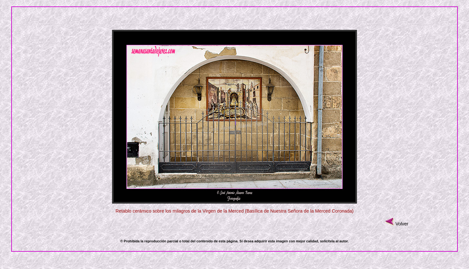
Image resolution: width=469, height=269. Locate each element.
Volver (401, 223)
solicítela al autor (334, 241)
